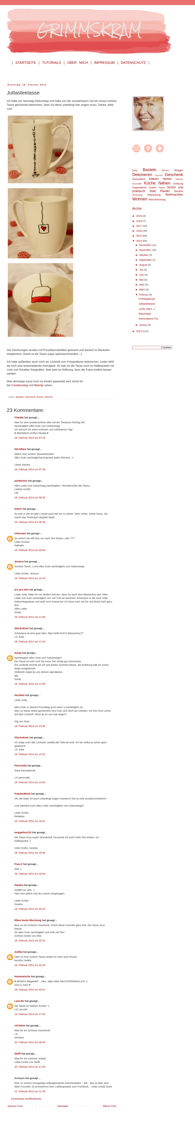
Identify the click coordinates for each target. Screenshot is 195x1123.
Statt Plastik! (160, 191)
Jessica (19, 561)
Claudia (19, 417)
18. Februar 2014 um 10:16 (29, 578)
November (145, 249)
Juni (142, 274)
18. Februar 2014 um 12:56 (29, 683)
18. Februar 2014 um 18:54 (29, 873)
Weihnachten (174, 194)
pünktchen (20, 480)
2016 (139, 230)
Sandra (18, 885)
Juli (141, 269)
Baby (135, 170)
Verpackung (154, 194)
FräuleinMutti (22, 793)
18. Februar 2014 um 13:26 (29, 726)
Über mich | (79, 62)
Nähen (164, 183)
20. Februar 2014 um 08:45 (29, 1042)
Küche (40, 397)
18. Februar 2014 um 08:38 (29, 522)
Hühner (179, 179)
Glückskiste (21, 628)
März (142, 289)
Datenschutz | (135, 62)
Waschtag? (145, 313)
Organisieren (139, 187)
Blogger (178, 170)
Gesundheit (138, 179)
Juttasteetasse (147, 303)
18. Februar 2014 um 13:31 (29, 754)
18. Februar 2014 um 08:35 (29, 497)
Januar (143, 324)
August (143, 264)
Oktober (144, 255)
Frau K (18, 864)
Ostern (153, 187)
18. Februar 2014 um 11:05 (29, 616)
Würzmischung (157, 199)
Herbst (167, 179)
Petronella (20, 765)
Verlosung (137, 195)
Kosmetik (137, 183)
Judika (18, 951)
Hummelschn (22, 976)
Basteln (20, 397)
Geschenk (30, 397)
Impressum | (106, 62)
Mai (141, 279)
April (142, 284)
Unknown (20, 533)
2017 (139, 225)
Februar (144, 294)
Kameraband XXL (149, 318)
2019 (139, 215)
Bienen (165, 170)
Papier (162, 187)
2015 (139, 235)
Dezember (145, 245)
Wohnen (48, 397)
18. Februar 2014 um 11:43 (29, 641)
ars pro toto (21, 589)
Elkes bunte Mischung (27, 920)
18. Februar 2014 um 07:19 (29, 437)
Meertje (39, 385)
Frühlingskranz (147, 298)
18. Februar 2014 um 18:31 (29, 821)
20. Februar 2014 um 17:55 (29, 1066)
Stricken (178, 191)
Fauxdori (159, 175)
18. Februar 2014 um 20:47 (29, 989)
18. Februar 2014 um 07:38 (29, 469)
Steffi (17, 1053)
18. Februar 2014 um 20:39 (29, 965)
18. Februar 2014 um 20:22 (29, 940)
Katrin (18, 508)
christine (19, 1025)
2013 (139, 331)
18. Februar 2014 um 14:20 (29, 782)
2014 (139, 240)
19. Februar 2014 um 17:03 (29, 1014)
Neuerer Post (15, 1106)
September (145, 259)
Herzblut (19, 695)
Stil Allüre (20, 449)
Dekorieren (142, 174)
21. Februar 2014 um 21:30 (29, 1091)
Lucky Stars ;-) (147, 308)
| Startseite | (26, 62)
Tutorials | (53, 62)
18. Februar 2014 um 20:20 (29, 908)
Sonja (17, 652)
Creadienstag (20, 385)
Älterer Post (109, 1106)
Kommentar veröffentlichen (26, 1098)
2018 (139, 220)
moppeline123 (22, 832)
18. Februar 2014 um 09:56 (29, 550)
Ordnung (178, 183)
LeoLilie (19, 1000)
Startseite (62, 1106)
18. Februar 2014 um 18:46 (29, 852)
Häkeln (154, 179)
